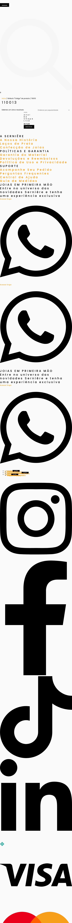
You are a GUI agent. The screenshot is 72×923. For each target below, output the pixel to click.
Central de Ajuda (19, 177)
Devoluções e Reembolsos (29, 159)
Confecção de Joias (22, 147)
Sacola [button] (29, 127)
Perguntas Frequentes (25, 173)
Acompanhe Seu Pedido (26, 170)
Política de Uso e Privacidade (34, 162)
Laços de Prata (17, 144)
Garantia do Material (24, 155)
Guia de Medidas (19, 181)
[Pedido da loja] (53, 110)
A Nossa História (19, 140)
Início (4, 98)
